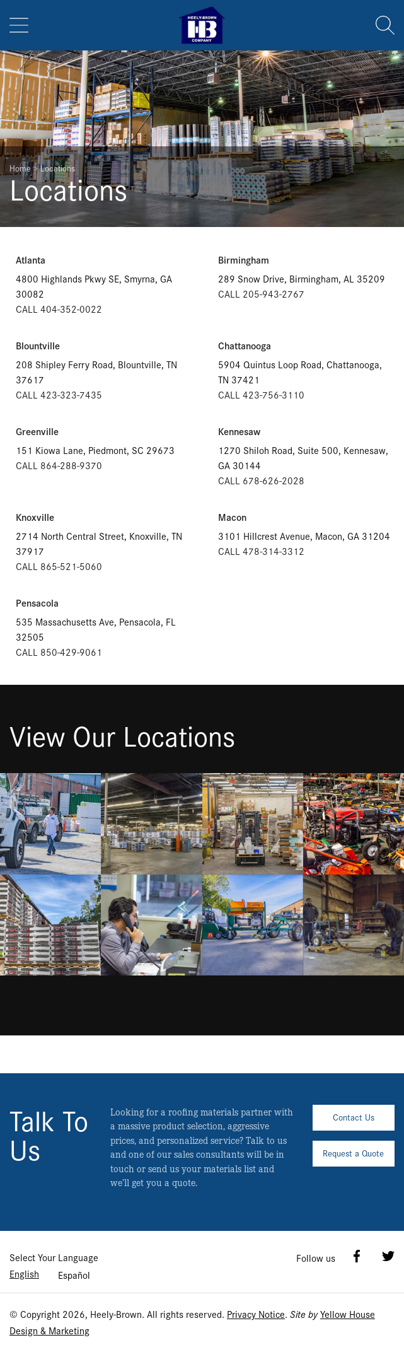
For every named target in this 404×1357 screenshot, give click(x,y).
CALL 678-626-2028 (261, 480)
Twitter (388, 1256)
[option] (74, 1275)
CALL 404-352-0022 (59, 308)
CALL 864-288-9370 (59, 465)
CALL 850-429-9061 (59, 651)
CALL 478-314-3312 (261, 551)
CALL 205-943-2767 (261, 293)
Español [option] (74, 1274)
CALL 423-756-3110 (261, 394)
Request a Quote (353, 1153)
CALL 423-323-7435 (59, 394)
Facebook (356, 1256)
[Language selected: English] (49, 1273)
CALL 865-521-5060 (59, 566)
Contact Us (353, 1117)
